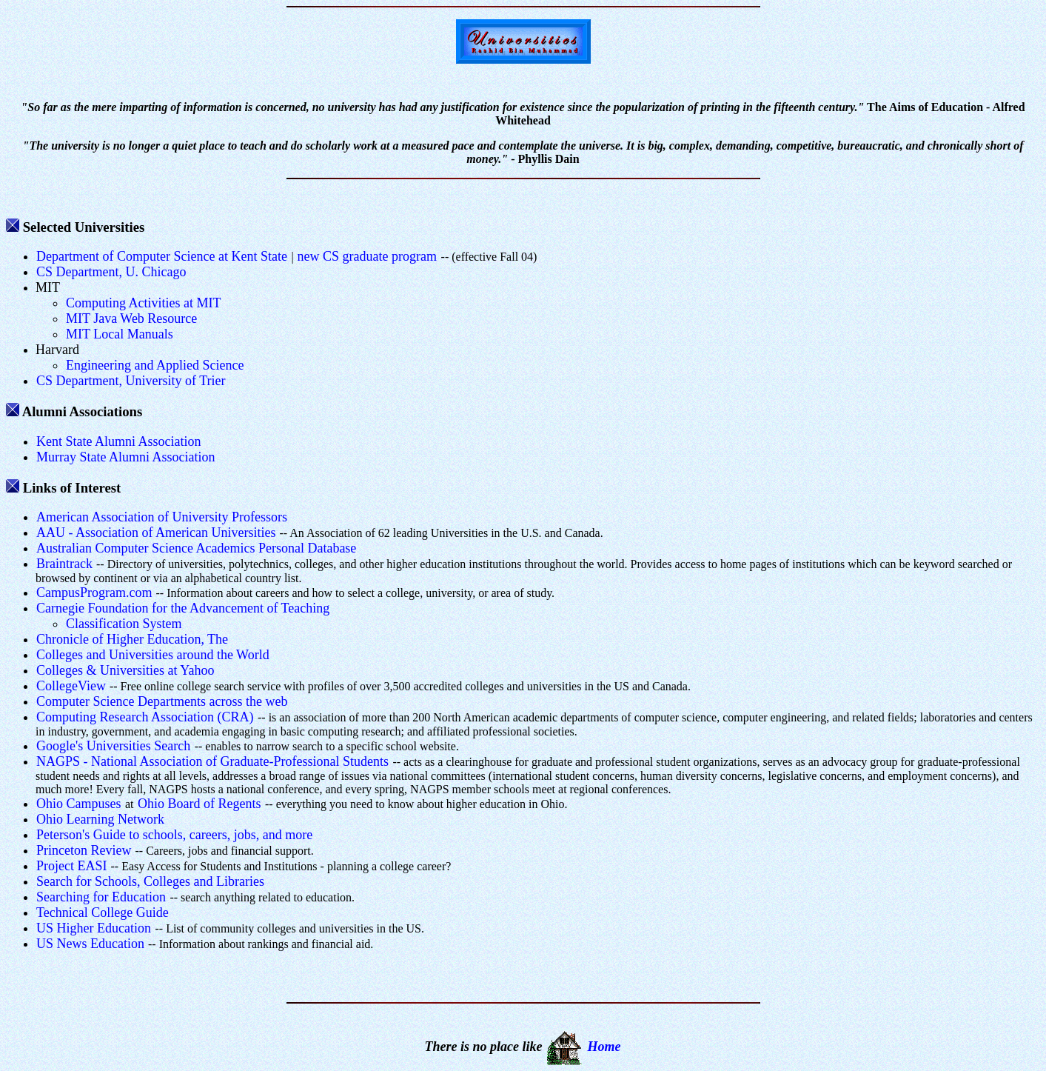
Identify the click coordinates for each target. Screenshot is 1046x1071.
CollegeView (71, 685)
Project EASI (71, 865)
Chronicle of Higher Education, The (132, 639)
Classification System (124, 623)
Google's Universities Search (113, 745)
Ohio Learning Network (100, 819)
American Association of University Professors (161, 517)
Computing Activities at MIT (143, 303)
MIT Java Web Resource (131, 318)
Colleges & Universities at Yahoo (125, 670)
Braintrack (64, 563)
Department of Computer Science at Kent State (161, 256)
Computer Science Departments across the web (161, 701)
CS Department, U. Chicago (111, 271)
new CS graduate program (367, 256)
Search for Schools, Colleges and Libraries (150, 881)
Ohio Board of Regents (199, 803)
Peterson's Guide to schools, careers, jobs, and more (174, 834)
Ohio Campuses (78, 803)
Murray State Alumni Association (125, 457)
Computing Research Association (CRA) (144, 717)
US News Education (90, 943)
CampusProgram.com (94, 592)
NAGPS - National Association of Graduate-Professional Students (212, 761)
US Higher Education (93, 928)
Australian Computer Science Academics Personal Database (196, 548)
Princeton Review (83, 850)
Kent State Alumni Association (118, 441)
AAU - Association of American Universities (155, 532)
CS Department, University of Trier (130, 380)
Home (603, 1046)
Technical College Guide (102, 912)
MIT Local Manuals (119, 334)
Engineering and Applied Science (155, 365)
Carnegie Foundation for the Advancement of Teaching (182, 608)
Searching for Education (101, 897)
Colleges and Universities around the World (152, 654)
